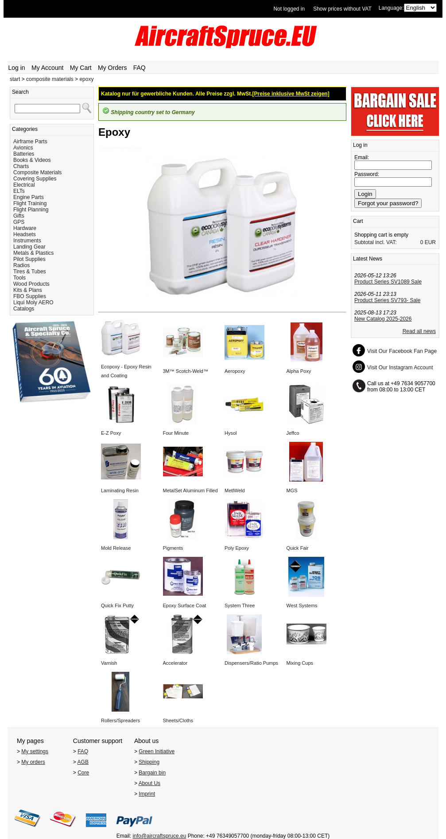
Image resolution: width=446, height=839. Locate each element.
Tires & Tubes (29, 271)
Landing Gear (29, 247)
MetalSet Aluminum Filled (190, 490)
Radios (21, 265)
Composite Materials (37, 172)
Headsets (24, 234)
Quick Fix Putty (117, 605)
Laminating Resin (120, 490)
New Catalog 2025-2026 (382, 319)
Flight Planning (30, 210)
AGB (83, 762)
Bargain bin (152, 773)
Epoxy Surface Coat (184, 605)
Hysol (231, 433)
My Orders (112, 67)
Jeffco (293, 433)
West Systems (302, 605)
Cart (358, 221)
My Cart (81, 67)
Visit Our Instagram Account (400, 367)
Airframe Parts (30, 141)
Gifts (18, 216)
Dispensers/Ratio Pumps (251, 663)
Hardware (24, 228)
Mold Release (116, 548)
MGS (292, 490)
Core (83, 773)
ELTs (19, 191)
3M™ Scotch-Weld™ (186, 371)
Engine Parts (28, 197)
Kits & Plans (27, 290)
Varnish (109, 663)
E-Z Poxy (111, 433)
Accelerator (175, 663)
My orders (33, 762)
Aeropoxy (235, 371)
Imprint (147, 794)
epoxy (86, 79)
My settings (34, 751)
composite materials (50, 79)
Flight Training (30, 203)
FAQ (139, 67)
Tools (19, 278)
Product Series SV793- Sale (387, 300)
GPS (18, 222)
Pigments (173, 548)
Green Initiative (157, 751)
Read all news (419, 331)
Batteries (23, 154)
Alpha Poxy (299, 371)
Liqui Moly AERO (33, 302)
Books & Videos (32, 160)
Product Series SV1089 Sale (388, 282)
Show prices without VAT (342, 9)
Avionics (23, 148)
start (15, 79)
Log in (16, 67)
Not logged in (289, 9)
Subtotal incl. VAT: (375, 242)
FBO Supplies (29, 296)
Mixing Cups (300, 663)
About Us (149, 783)
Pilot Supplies (29, 259)
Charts (21, 166)
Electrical (24, 185)
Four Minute (176, 433)
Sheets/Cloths (178, 720)
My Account (47, 67)
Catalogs (23, 309)
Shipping (149, 762)
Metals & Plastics (33, 253)
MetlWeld (235, 490)
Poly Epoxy (237, 548)
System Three (240, 605)
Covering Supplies (34, 179)
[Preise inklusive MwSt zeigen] (291, 94)
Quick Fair (298, 548)
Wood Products (31, 284)
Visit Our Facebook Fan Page (402, 351)
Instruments (27, 241)
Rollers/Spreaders (120, 720)
